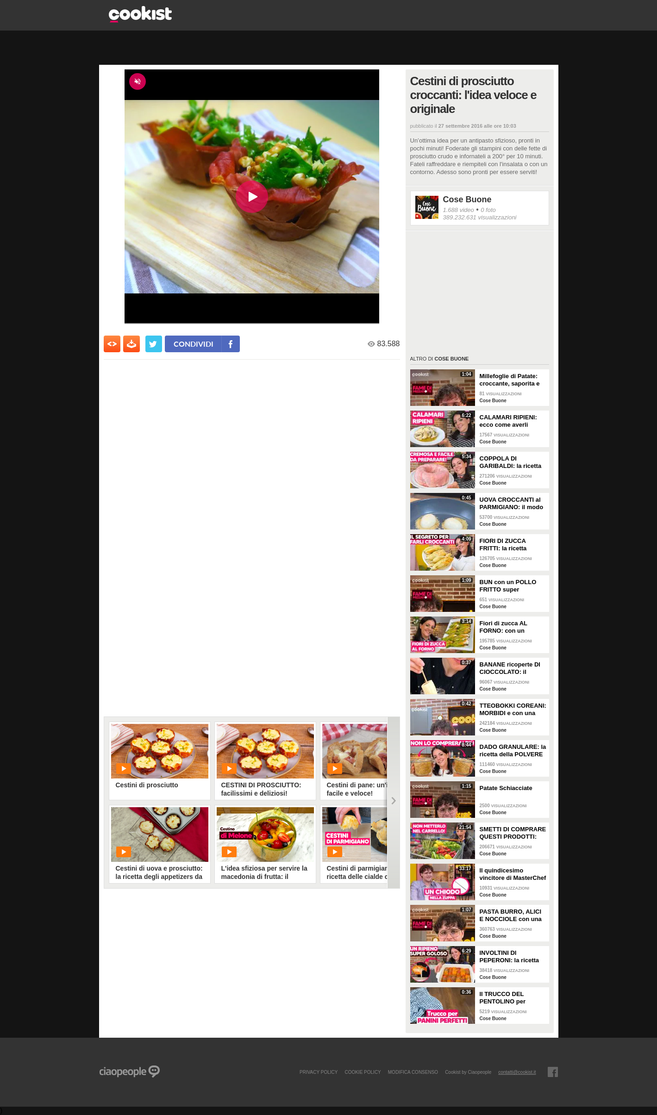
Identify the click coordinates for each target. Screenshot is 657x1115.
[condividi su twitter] (153, 344)
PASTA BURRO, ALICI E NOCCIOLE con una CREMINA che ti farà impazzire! (511, 915)
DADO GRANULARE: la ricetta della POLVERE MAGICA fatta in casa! (513, 750)
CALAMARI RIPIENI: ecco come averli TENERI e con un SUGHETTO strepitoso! (513, 421)
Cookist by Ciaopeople (468, 1072)
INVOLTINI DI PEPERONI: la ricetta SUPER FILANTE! (509, 956)
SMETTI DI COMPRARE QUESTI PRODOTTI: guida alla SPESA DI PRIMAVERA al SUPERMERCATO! (513, 833)
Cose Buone (467, 199)
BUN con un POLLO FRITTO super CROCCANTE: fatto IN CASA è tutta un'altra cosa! (511, 586)
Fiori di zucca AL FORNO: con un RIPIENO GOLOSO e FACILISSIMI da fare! (509, 627)
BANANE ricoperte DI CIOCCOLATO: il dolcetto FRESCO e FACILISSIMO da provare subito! (510, 668)
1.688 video (458, 209)
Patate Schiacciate (506, 788)
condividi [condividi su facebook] (193, 343)
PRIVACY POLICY (319, 1072)
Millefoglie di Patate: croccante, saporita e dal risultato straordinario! (510, 380)
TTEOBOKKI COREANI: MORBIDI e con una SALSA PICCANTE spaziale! (513, 709)
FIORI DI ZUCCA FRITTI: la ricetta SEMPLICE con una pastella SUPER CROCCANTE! (507, 544)
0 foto (488, 209)
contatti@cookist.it (517, 1072)
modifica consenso (413, 1072)
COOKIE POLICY (362, 1072)
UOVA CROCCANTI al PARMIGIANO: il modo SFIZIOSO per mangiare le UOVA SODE (512, 503)
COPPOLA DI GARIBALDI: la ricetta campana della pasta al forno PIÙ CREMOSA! (512, 462)
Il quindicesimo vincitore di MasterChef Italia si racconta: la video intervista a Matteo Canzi (513, 874)
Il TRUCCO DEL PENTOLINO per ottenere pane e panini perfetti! (512, 997)
